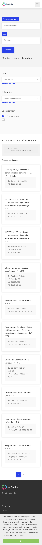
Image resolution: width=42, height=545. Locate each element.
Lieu (4, 34)
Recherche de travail (10, 19)
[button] (21, 79)
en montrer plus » (9, 83)
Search (8, 49)
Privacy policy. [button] (19, 535)
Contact (4, 510)
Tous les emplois (11, 116)
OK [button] (21, 541)
